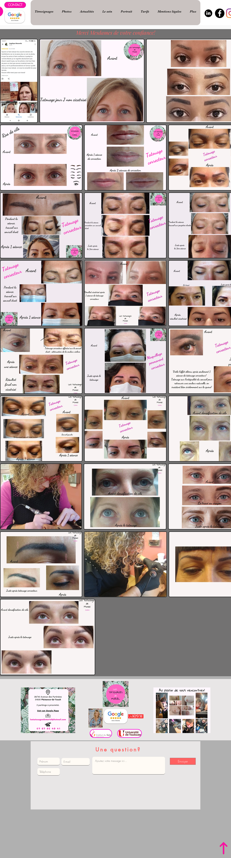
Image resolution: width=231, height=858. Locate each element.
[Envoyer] (183, 761)
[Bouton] (48, 710)
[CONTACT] (15, 5)
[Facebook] (219, 13)
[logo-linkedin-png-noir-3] (208, 13)
